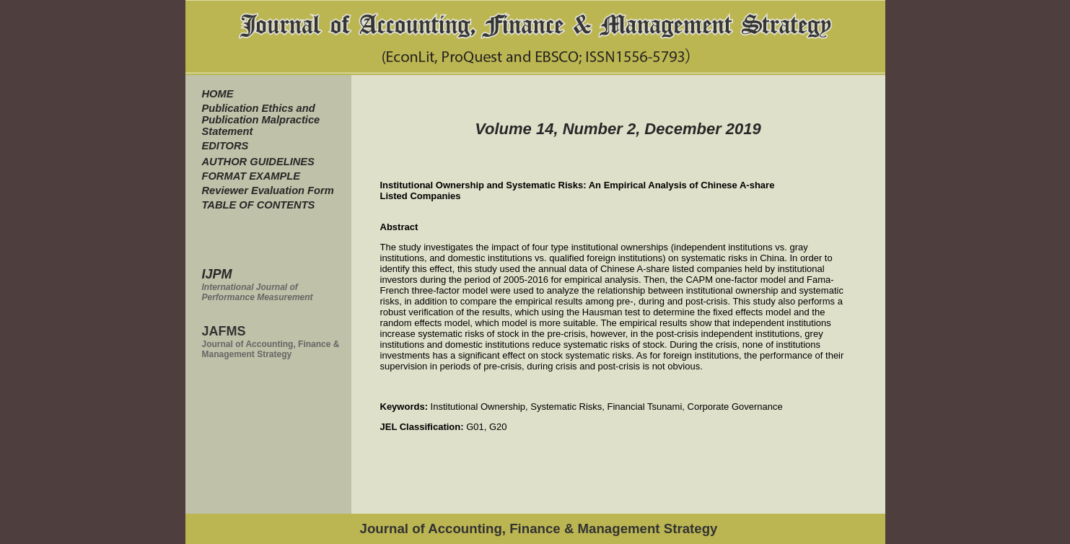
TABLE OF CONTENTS (258, 205)
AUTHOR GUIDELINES (258, 161)
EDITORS (225, 146)
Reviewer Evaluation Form (268, 190)
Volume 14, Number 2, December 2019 (618, 129)
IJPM (217, 274)
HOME (218, 94)
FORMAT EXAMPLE (251, 176)
